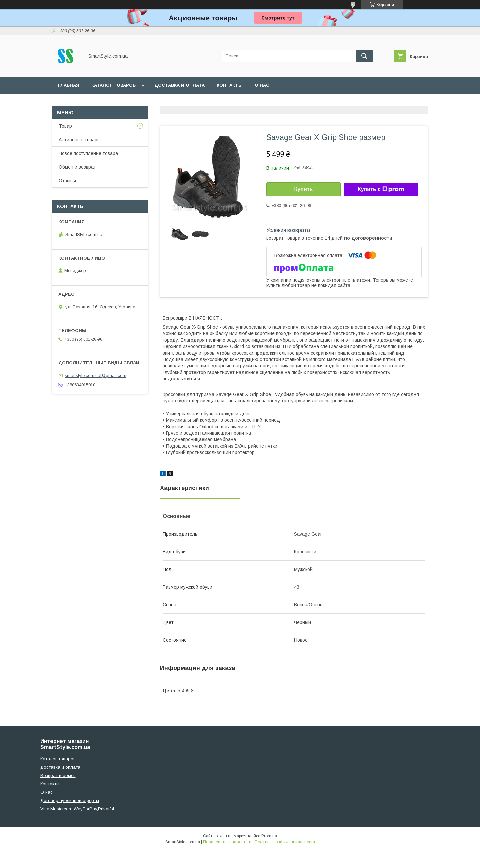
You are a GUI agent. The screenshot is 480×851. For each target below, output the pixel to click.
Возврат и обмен (58, 775)
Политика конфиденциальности (285, 842)
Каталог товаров (113, 85)
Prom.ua (269, 836)
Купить (303, 189)
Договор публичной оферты (69, 800)
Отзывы (67, 180)
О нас (262, 85)
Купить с (381, 189)
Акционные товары (80, 139)
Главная (68, 85)
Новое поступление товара (88, 153)
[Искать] (364, 56)
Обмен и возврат (77, 167)
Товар (65, 126)
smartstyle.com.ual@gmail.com (95, 375)
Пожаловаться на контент (227, 842)
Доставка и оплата (179, 85)
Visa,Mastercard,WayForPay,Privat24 (77, 808)
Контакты (230, 85)
